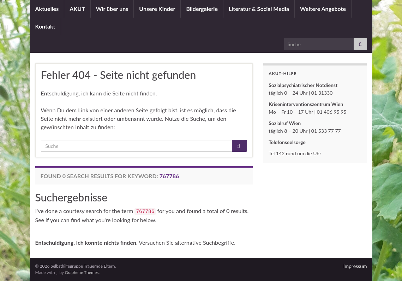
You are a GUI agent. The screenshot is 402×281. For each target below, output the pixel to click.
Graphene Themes (82, 272)
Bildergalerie (202, 8)
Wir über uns (112, 8)
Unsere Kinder (157, 8)
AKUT (77, 8)
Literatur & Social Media (259, 8)
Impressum (355, 266)
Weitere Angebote (323, 8)
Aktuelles (47, 8)
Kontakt (45, 26)
